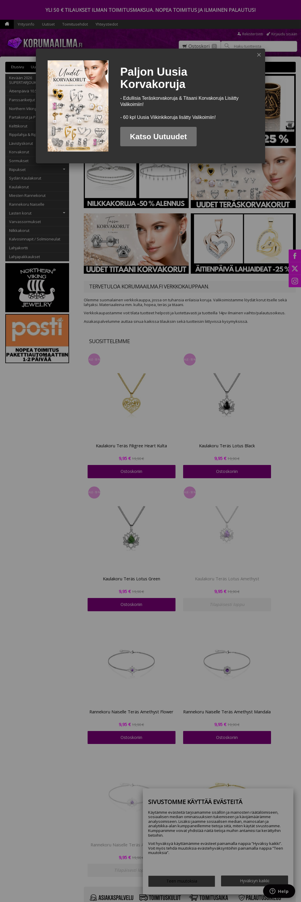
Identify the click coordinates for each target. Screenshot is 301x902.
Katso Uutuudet (158, 136)
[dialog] (150, 106)
